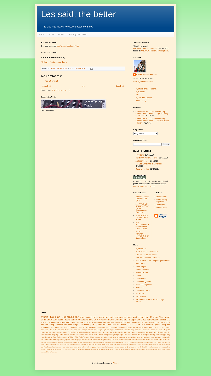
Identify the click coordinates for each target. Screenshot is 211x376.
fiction (104, 332)
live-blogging (127, 327)
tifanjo (75, 325)
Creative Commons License (144, 186)
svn (152, 339)
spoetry (156, 349)
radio (116, 349)
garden (120, 332)
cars (129, 337)
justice (133, 347)
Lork (72, 337)
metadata (151, 347)
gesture (110, 335)
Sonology (76, 332)
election (109, 327)
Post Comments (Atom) (61, 90)
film (65, 325)
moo (52, 327)
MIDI (84, 342)
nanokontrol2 (58, 349)
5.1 (42, 342)
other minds (63, 327)
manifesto (70, 330)
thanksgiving (53, 335)
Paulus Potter (161, 208)
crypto (112, 330)
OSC (76, 337)
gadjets (115, 332)
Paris (81, 337)
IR (78, 342)
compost (144, 337)
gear (62, 339)
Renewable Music (142, 273)
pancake (159, 330)
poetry (125, 339)
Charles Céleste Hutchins (147, 75)
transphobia (152, 320)
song (168, 335)
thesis (70, 325)
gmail (76, 347)
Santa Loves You (142, 169)
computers (97, 322)
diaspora (149, 344)
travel (95, 317)
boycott (109, 337)
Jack (158, 327)
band (57, 322)
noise (157, 322)
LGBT (162, 327)
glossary (71, 347)
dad (116, 330)
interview (74, 339)
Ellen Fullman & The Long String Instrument (153, 261)
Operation (158, 325)
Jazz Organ (160, 205)
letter (104, 322)
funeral (53, 339)
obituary (147, 332)
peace (162, 322)
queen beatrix (110, 349)
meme (106, 339)
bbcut (77, 335)
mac (118, 325)
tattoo (163, 349)
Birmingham (46, 320)
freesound (65, 347)
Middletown (148, 325)
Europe (99, 330)
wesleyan (103, 317)
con (107, 320)
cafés (89, 332)
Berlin (59, 337)
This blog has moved (77, 34)
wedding (46, 352)
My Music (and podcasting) (146, 89)
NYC (94, 342)
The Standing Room (143, 282)
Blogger (116, 363)
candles (94, 332)
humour (116, 347)
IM (155, 327)
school (52, 332)
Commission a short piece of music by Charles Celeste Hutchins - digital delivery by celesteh (152, 114)
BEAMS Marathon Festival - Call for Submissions (142, 235)
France (70, 332)
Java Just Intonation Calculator (148, 258)
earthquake (166, 337)
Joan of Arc (138, 325)
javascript (144, 335)
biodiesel (83, 332)
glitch (115, 335)
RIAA (137, 342)
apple (105, 330)
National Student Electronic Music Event (142, 199)
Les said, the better (78, 14)
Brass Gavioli (161, 197)
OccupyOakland (118, 342)
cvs (136, 344)
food (168, 325)
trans (82, 317)
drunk (168, 344)
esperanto (98, 325)
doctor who (103, 335)
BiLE (125, 322)
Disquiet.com (141, 296)
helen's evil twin (129, 335)
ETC (168, 320)
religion (159, 332)
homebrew (110, 347)
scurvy (138, 349)
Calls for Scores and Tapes (146, 255)
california (79, 322)
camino (124, 337)
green (126, 330)
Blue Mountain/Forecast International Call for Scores (142, 225)
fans (45, 347)
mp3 (110, 339)
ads (42, 322)
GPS (69, 337)
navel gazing (124, 320)
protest (62, 322)
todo (89, 330)
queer (155, 317)
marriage (118, 322)
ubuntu (93, 330)
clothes (133, 337)
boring (78, 344)
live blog (55, 316)
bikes (73, 322)
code (138, 337)
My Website (140, 92)
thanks (168, 349)
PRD (130, 342)
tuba (109, 325)
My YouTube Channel (144, 98)
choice (103, 344)
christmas (96, 327)
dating (102, 327)
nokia (73, 349)
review (102, 320)
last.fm (140, 347)
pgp (164, 335)
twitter (146, 327)
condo (91, 335)
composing (59, 325)
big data (104, 337)
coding (51, 325)
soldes (148, 349)
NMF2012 (89, 342)
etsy (42, 347)
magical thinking (98, 339)
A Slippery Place (142, 161)
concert (141, 322)
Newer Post (46, 86)
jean (125, 347)
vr (51, 337)
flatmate (109, 332)
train (42, 352)
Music (61, 34)
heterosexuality (102, 347)
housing (131, 330)
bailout (57, 344)
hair (88, 347)
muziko (48, 349)
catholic (51, 330)
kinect (84, 339)
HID (83, 327)
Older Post (119, 86)
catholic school (91, 344)
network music (138, 332)
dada (139, 344)
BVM (54, 337)
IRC (81, 342)
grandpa (120, 335)
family (114, 327)
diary (147, 322)
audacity (67, 335)
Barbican (60, 342)
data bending (152, 337)
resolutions (73, 327)
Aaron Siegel (141, 267)
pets (163, 330)
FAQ (79, 327)
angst (47, 344)
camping (83, 344)
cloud (107, 344)
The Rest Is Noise (142, 290)
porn (129, 339)
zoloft (168, 339)
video (114, 325)
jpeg (128, 347)
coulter (123, 344)
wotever (54, 352)
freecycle (58, 347)
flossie (120, 330)
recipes (135, 322)
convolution (117, 344)
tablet (156, 339)
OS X (167, 322)
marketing (151, 335)
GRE (68, 322)
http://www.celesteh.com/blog (67, 46)
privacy (134, 339)
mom (129, 317)
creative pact (88, 325)
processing (92, 349)
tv (49, 337)
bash (61, 344)
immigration (45, 327)
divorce (57, 330)
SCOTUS (147, 342)
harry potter (93, 347)
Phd (133, 342)
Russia (141, 342)
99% (45, 342)
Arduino (54, 342)
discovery (155, 344)
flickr (137, 95)
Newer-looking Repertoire (161, 201)
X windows (163, 342)
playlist (87, 349)
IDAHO (75, 342)
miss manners (140, 330)
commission (58, 320)
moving (147, 330)
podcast (153, 332)
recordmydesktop (123, 349)
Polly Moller (140, 264)
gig (146, 317)
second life (166, 332)
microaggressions (164, 347)
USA (96, 320)
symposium (120, 317)
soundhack (45, 337)
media (151, 322)
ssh (160, 349)
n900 (52, 349)
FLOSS (130, 325)
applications (136, 320)
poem (121, 339)
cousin (96, 335)
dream (164, 344)
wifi (51, 352)
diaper (159, 337)
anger (43, 344)
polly (75, 330)
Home (41, 34)
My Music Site (141, 249)
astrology (52, 344)
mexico (156, 347)
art (81, 325)
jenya (79, 339)
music (44, 316)
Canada (64, 337)
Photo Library (141, 101)
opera (153, 330)
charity (99, 344)
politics (88, 317)
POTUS (126, 342)
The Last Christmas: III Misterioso (149, 164)
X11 (168, 342)
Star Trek (153, 342)
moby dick (159, 335)
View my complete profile (143, 82)
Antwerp (49, 342)
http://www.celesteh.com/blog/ (145, 48)
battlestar (66, 344)
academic (162, 320)
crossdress (129, 344)
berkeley (44, 325)
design (144, 344)
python (103, 349)
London (167, 327)
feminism (113, 320)
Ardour (151, 327)
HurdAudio (140, 288)
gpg (65, 339)
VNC (158, 342)
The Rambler (141, 279)
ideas (120, 327)
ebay (99, 332)
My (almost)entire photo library (54, 62)
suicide (148, 339)
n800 (57, 327)
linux (105, 325)
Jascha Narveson (142, 270)
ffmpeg (49, 347)
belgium (89, 327)
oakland (115, 339)
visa (164, 339)
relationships (82, 330)
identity (137, 335)
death (111, 317)
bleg (164, 325)
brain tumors (117, 337)
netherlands (88, 322)
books (82, 335)
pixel (82, 349)
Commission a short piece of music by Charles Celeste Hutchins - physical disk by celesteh (152, 121)
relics (139, 339)
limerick (144, 347)
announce (44, 330)
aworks (138, 276)
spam (152, 349)
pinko (168, 330)
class (87, 335)
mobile (43, 349)
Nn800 (107, 342)
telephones (45, 335)
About (51, 34)
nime (91, 320)
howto (67, 320)
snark (143, 339)
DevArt (70, 342)
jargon (122, 347)
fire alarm (44, 339)
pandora (78, 349)
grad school (138, 317)
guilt (79, 347)
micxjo (135, 327)
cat (108, 330)
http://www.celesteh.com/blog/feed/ (154, 51)
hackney (83, 347)
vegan (160, 339)
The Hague (164, 317)
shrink (140, 327)
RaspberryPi (87, 337)
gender (74, 320)
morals (130, 332)
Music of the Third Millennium (147, 252)
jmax (125, 332)
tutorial (61, 335)
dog (144, 320)
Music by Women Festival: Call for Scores (142, 217)
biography (73, 344)
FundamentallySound (144, 285)
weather (64, 332)
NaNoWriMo (100, 342)
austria (72, 335)
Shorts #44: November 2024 (147, 158)
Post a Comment (51, 81)
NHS (46, 322)
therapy (58, 332)
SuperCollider (70, 316)
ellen (129, 322)
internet (63, 330)
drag (160, 344)
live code (110, 322)
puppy (98, 349)
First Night (140, 155)
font (49, 339)
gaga (58, 339)
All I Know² (140, 294)
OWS (111, 342)
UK (150, 317)
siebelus (142, 349)
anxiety (52, 322)
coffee (111, 344)
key (136, 347)
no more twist (67, 349)
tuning (123, 325)
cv (134, 344)
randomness (45, 332)
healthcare (83, 320)
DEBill (66, 342)
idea (68, 339)
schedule (132, 349)
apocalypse (96, 337)
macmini (89, 339)
